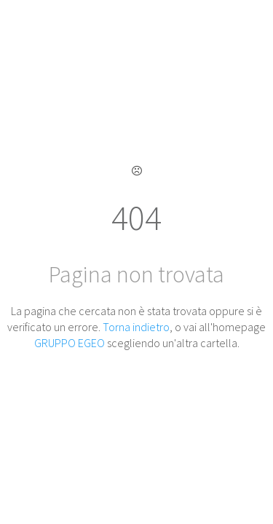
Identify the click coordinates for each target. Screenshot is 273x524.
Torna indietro (136, 326)
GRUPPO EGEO (69, 343)
